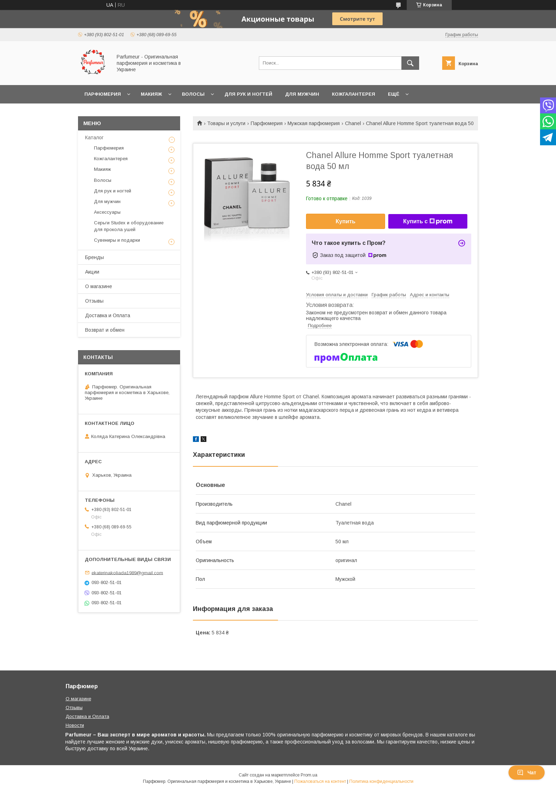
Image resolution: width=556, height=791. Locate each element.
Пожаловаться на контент (320, 781)
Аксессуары (107, 212)
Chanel (353, 123)
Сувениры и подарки (117, 240)
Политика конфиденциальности (381, 781)
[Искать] (410, 63)
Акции (92, 272)
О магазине (98, 286)
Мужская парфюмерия (314, 123)
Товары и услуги (226, 123)
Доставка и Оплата (107, 315)
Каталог (94, 137)
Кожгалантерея (353, 94)
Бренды (94, 257)
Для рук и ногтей (248, 94)
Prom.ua (309, 775)
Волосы (193, 94)
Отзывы (94, 301)
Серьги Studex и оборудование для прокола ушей (128, 226)
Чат (526, 772)
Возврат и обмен (104, 330)
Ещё (393, 94)
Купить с (427, 221)
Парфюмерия (102, 94)
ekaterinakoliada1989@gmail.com (127, 572)
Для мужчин (302, 94)
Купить (346, 221)
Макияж (151, 94)
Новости (75, 725)
